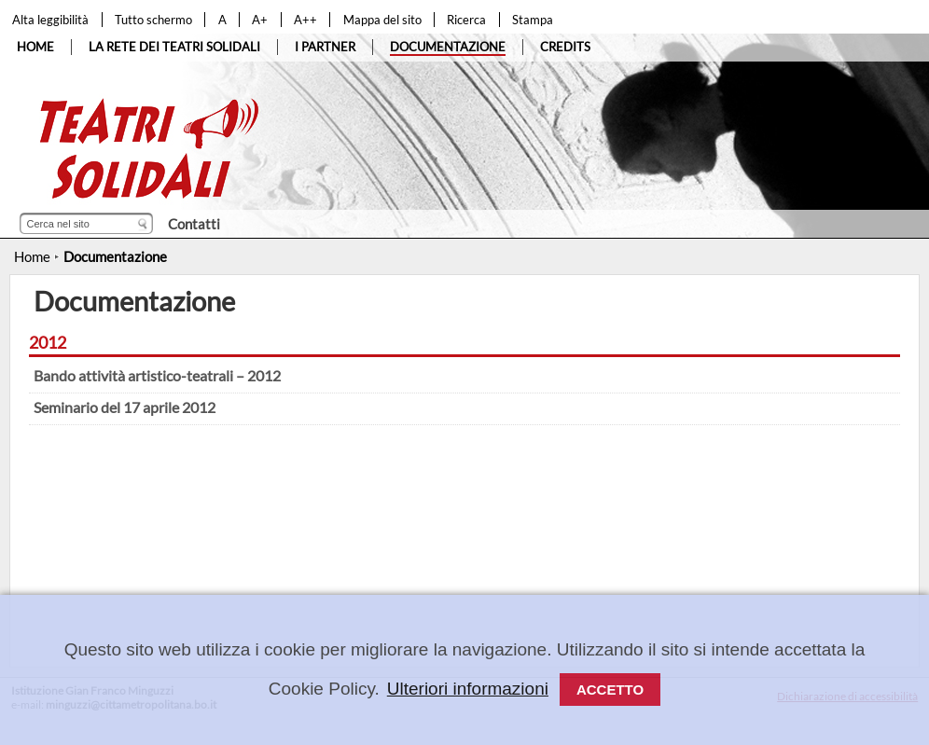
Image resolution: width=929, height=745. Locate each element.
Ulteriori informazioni (467, 688)
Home (32, 256)
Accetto (610, 689)
